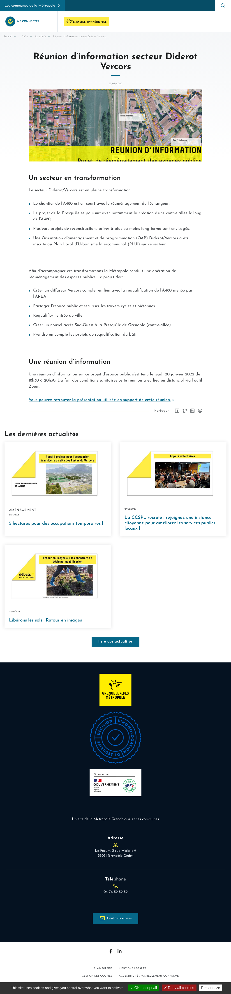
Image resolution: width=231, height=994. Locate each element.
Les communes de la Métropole (30, 5)
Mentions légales (132, 968)
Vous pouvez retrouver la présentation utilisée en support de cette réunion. (100, 400)
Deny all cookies (179, 988)
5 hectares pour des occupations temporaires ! (56, 523)
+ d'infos (23, 36)
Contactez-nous (119, 918)
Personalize (210, 988)
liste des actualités (115, 641)
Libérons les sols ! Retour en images (45, 620)
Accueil (7, 36)
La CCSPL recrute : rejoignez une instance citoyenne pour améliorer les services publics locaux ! (170, 523)
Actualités (40, 36)
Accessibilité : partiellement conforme (149, 976)
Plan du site (103, 968)
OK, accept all (143, 988)
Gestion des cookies (97, 976)
